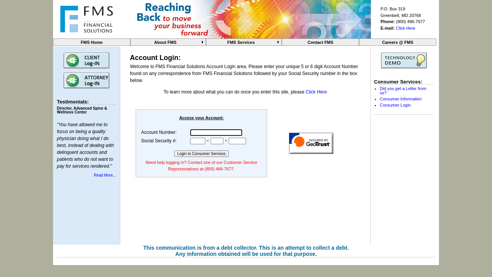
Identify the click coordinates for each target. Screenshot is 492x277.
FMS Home (92, 42)
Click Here (406, 28)
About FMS (165, 42)
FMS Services (241, 42)
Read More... (105, 175)
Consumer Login (395, 105)
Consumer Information (401, 99)
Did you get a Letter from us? (403, 90)
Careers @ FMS (397, 42)
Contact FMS (320, 42)
